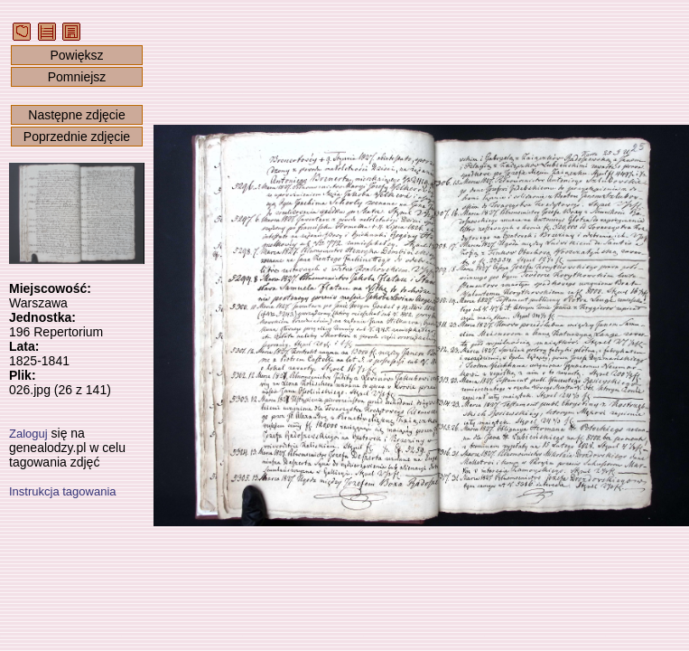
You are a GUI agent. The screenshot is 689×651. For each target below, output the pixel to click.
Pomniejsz (77, 77)
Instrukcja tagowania (62, 491)
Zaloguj (28, 433)
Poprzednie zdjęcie (76, 136)
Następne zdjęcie (76, 115)
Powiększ (76, 55)
